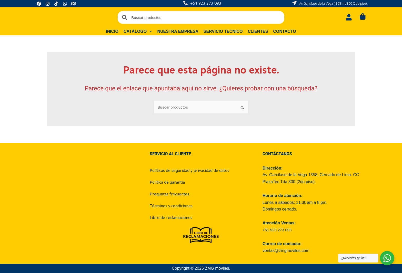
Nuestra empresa (177, 31)
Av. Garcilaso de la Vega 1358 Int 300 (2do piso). (333, 3)
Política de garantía (167, 183)
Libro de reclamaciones (171, 218)
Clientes (258, 31)
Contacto (284, 31)
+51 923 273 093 (205, 4)
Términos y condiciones (171, 206)
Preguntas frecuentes (169, 194)
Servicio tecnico (223, 31)
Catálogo (138, 31)
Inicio (112, 31)
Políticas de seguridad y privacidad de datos (189, 171)
